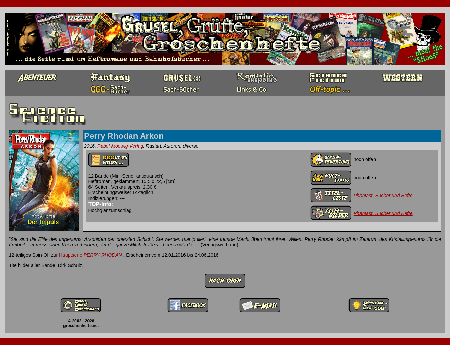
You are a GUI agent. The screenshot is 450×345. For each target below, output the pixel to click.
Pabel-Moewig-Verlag (120, 146)
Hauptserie (91, 255)
